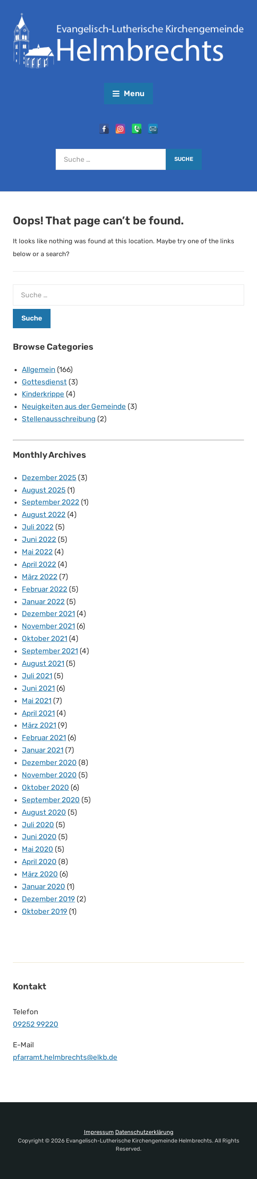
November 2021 (48, 626)
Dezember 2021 (48, 613)
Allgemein (38, 369)
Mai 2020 (37, 849)
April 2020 (39, 861)
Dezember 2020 (49, 762)
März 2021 (39, 725)
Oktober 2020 (45, 787)
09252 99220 (35, 1024)
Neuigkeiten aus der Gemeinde (74, 406)
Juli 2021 (37, 675)
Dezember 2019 (48, 899)
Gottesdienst (44, 382)
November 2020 (49, 775)
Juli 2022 (38, 527)
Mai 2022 (37, 551)
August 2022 (44, 514)
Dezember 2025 (49, 477)
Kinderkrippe (43, 394)
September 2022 (50, 502)
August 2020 (44, 812)
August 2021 (43, 663)
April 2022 (39, 564)
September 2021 (50, 651)
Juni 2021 (38, 688)
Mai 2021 (36, 700)
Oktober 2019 (44, 911)
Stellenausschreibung (59, 418)
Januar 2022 (43, 601)
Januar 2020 (43, 886)
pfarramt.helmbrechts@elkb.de (65, 1057)
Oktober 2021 (44, 638)
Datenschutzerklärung (144, 1132)
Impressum (99, 1132)
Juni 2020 (39, 836)
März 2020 (40, 874)
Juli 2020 (38, 824)
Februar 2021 (44, 737)
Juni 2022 (39, 539)
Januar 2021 (42, 750)
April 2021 (38, 713)
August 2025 (44, 490)
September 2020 (51, 799)
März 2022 (39, 576)
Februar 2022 (44, 589)
